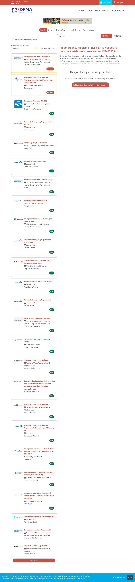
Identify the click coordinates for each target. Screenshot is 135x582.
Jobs (89, 11)
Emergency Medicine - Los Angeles (37, 56)
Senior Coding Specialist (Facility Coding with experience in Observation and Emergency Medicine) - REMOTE (39, 383)
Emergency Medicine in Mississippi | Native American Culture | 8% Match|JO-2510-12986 (39, 495)
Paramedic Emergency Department (37, 300)
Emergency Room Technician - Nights (38, 281)
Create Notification (48, 48)
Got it (130, 577)
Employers (118, 2)
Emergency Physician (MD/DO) (35, 101)
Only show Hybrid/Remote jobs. (26, 39)
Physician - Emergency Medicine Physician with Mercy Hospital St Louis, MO (39, 427)
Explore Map (60, 30)
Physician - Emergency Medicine (36, 360)
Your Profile (102, 11)
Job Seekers (105, 2)
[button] (117, 36)
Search (42, 30)
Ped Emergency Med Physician (35, 143)
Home (81, 11)
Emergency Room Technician (35, 161)
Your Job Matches (74, 30)
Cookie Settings (119, 577)
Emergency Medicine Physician (35, 200)
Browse (50, 30)
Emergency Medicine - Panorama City (38, 530)
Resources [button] (117, 11)
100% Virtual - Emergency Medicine (37, 318)
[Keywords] (34, 36)
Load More (34, 560)
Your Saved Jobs (89, 30)
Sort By (15, 48)
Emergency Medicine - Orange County (38, 179)
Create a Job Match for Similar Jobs (90, 85)
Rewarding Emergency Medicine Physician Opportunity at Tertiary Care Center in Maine (38, 80)
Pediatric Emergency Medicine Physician (39, 516)
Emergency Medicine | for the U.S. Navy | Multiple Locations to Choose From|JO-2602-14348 (39, 451)
